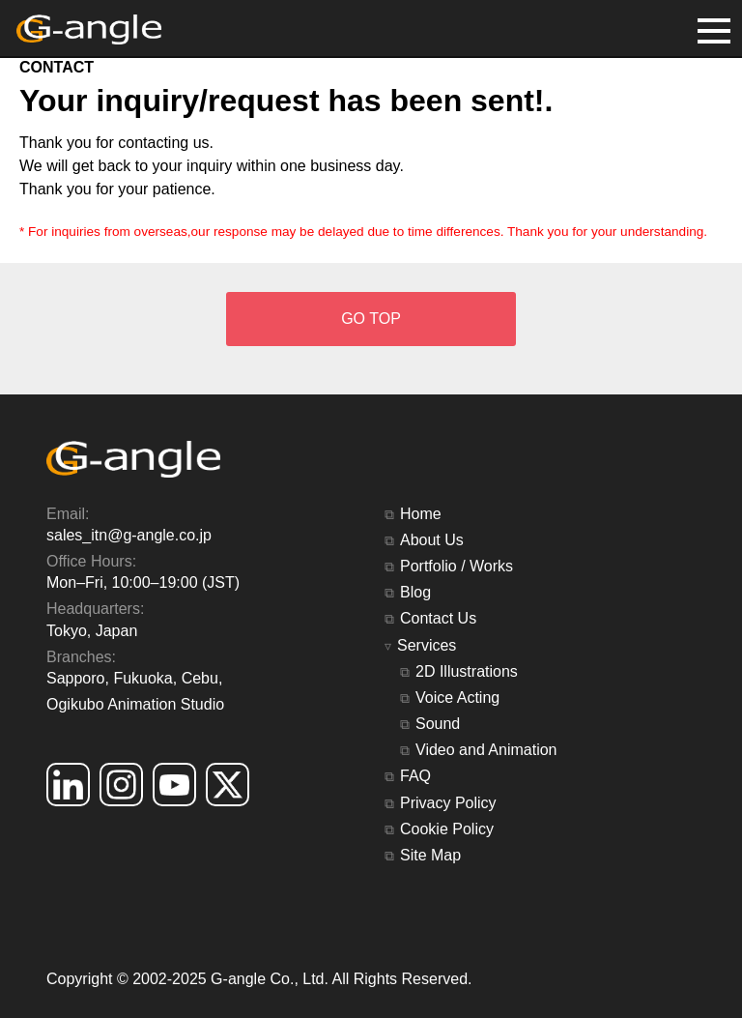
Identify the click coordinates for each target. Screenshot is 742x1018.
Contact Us (438, 618)
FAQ (415, 776)
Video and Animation (485, 750)
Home (421, 514)
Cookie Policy (447, 829)
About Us (432, 540)
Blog (415, 592)
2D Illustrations (466, 671)
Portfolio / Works (456, 566)
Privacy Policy (448, 803)
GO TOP (371, 318)
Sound (437, 723)
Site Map (430, 855)
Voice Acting (457, 697)
